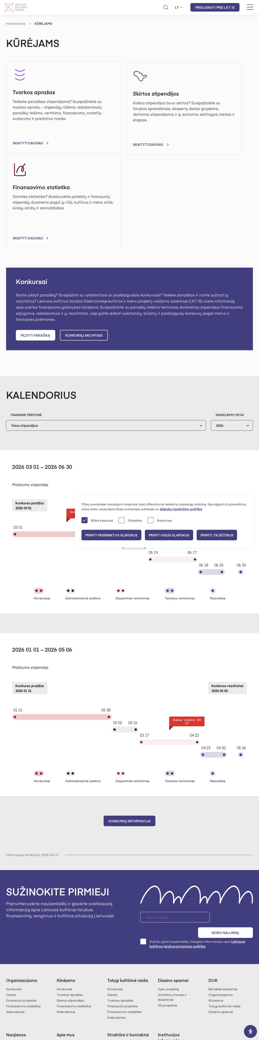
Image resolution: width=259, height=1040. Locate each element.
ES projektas (167, 897)
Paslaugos (166, 981)
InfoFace (175, 1025)
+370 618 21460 (133, 1007)
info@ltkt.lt (167, 1007)
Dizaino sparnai (220, 904)
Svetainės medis (89, 1025)
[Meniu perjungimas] (250, 7)
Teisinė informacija (172, 975)
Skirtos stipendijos (70, 892)
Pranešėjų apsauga (173, 964)
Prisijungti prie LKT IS (215, 7)
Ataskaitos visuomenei (74, 975)
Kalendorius (15, 904)
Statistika (130, 520)
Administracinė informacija (178, 941)
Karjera (62, 981)
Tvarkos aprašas (70, 886)
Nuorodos (165, 992)
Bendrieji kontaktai (121, 935)
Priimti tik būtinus (224, 535)
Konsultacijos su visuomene (179, 952)
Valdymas (64, 941)
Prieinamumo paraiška (175, 986)
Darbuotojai (116, 941)
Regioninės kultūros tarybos (78, 964)
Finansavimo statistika (23, 898)
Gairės (11, 886)
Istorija (62, 969)
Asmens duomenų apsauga (179, 947)
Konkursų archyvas (85, 239)
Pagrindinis (16, 24)
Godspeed (133, 1025)
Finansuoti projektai (21, 892)
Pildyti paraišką (35, 239)
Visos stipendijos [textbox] (24, 329)
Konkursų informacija (129, 725)
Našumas (159, 520)
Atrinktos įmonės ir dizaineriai (172, 889)
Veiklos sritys (168, 969)
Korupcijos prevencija (174, 958)
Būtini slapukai (97, 520)
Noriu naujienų (233, 821)
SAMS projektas (119, 977)
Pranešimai (15, 935)
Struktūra (64, 947)
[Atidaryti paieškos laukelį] (165, 7)
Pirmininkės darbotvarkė (76, 952)
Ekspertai (64, 958)
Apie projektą (168, 881)
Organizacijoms (220, 886)
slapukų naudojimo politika (181, 509)
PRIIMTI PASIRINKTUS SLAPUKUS (112, 535)
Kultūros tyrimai (119, 965)
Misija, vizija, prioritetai (73, 935)
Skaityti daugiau (28, 143)
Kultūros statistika (120, 971)
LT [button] (177, 7)
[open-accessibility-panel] (250, 1031)
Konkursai (14, 881)
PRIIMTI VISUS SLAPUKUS (173, 535)
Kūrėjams (215, 892)
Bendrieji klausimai (222, 881)
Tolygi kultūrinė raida (224, 898)
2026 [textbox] (219, 329)
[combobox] (106, 329)
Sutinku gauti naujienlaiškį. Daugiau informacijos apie (192, 836)
